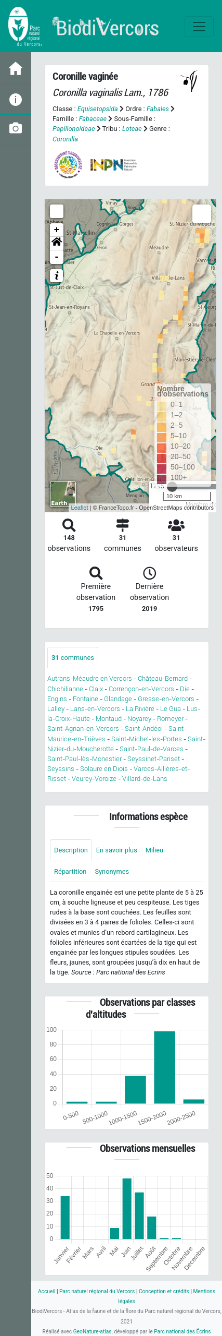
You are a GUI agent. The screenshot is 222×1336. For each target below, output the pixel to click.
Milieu (154, 850)
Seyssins (60, 769)
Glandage (118, 699)
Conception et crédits (164, 1291)
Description (71, 850)
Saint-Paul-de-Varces (152, 749)
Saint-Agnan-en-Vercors (83, 728)
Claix (96, 689)
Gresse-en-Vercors (166, 699)
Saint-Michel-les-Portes (146, 739)
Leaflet (79, 507)
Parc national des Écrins (182, 1331)
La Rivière (140, 709)
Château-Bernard (163, 678)
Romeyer (170, 719)
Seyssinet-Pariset (153, 759)
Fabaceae (93, 119)
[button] (56, 243)
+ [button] (57, 230)
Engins (57, 699)
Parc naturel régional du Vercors (97, 1291)
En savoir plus (116, 850)
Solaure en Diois (104, 769)
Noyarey (139, 719)
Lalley (55, 709)
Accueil (46, 1291)
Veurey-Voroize (94, 779)
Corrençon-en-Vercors (141, 689)
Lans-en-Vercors (95, 709)
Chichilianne (65, 689)
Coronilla (65, 139)
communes (72, 657)
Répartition (70, 871)
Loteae (132, 129)
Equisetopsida (97, 109)
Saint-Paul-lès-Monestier (84, 759)
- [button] (57, 257)
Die (185, 689)
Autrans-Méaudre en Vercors (89, 678)
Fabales (158, 109)
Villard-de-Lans (144, 779)
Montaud (109, 719)
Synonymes (112, 871)
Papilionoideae (74, 129)
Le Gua (170, 709)
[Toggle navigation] (199, 26)
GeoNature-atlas (92, 1331)
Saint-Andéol (144, 728)
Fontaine (85, 699)
